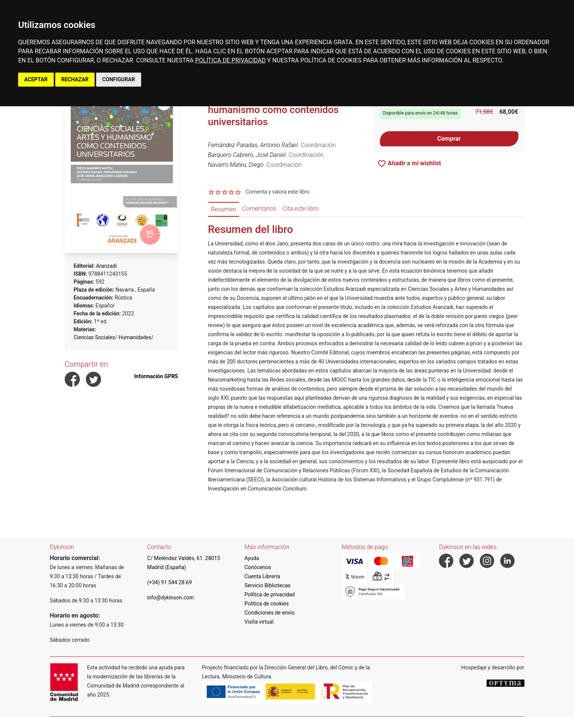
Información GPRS (156, 376)
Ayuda (251, 558)
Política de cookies (266, 604)
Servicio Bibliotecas (267, 585)
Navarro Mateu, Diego (236, 164)
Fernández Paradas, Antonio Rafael (253, 145)
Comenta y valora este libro (278, 192)
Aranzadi (106, 266)
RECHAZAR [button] (75, 79)
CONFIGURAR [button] (118, 79)
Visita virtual (259, 622)
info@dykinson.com (170, 597)
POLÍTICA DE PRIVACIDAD (230, 60)
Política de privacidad (269, 594)
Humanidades (134, 337)
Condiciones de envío (269, 613)
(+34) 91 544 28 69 (169, 582)
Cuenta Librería (262, 576)
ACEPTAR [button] (36, 79)
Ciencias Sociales (94, 337)
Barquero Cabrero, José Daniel (247, 154)
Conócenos (257, 567)
